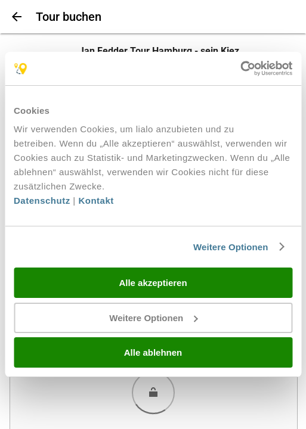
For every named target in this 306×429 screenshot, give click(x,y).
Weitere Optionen (230, 247)
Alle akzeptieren (153, 283)
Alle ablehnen (153, 352)
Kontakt (95, 200)
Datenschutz (42, 200)
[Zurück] (15, 16)
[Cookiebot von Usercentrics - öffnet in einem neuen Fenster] (240, 68)
